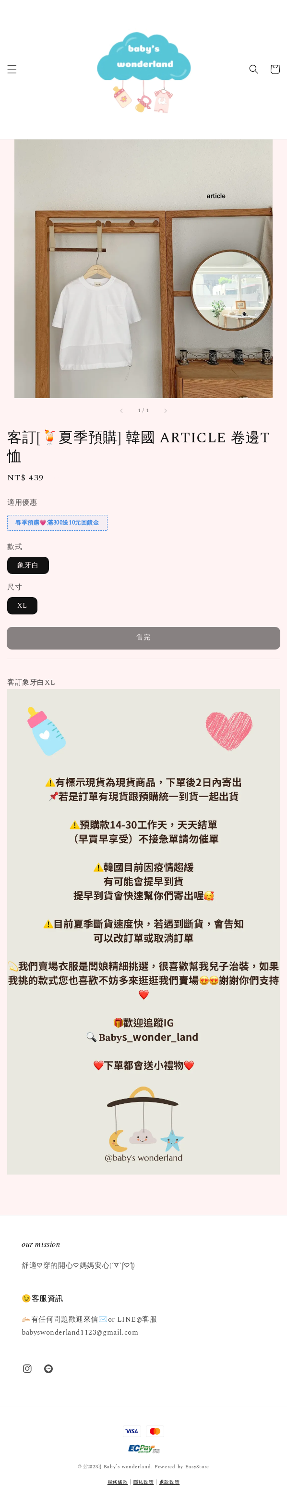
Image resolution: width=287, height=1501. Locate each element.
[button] (12, 69)
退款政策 (169, 1482)
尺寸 (14, 587)
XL (22, 605)
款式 (14, 546)
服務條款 (118, 1482)
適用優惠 (22, 502)
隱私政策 (143, 1482)
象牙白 (28, 565)
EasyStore (197, 1467)
